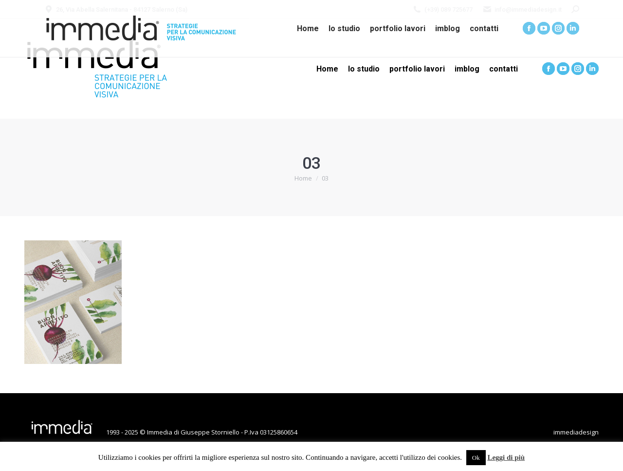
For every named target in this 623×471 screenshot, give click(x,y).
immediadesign (576, 432)
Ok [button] (476, 457)
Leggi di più (506, 457)
